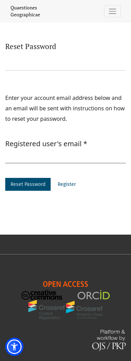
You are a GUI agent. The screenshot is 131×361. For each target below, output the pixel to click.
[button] (14, 346)
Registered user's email (46, 143)
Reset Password (27, 184)
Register (67, 184)
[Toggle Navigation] (112, 11)
